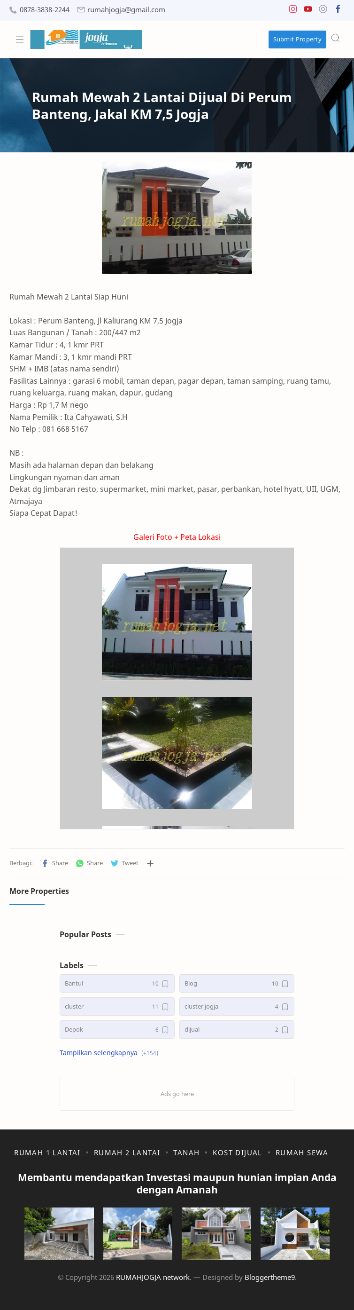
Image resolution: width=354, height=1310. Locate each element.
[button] (293, 11)
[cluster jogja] (236, 1006)
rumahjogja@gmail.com (126, 9)
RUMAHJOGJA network (153, 1277)
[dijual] (236, 1029)
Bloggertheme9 (270, 1277)
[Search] (335, 38)
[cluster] (117, 1006)
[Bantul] (117, 983)
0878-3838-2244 (44, 9)
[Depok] (117, 1029)
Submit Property (297, 39)
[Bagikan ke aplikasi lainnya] (150, 863)
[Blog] (236, 983)
